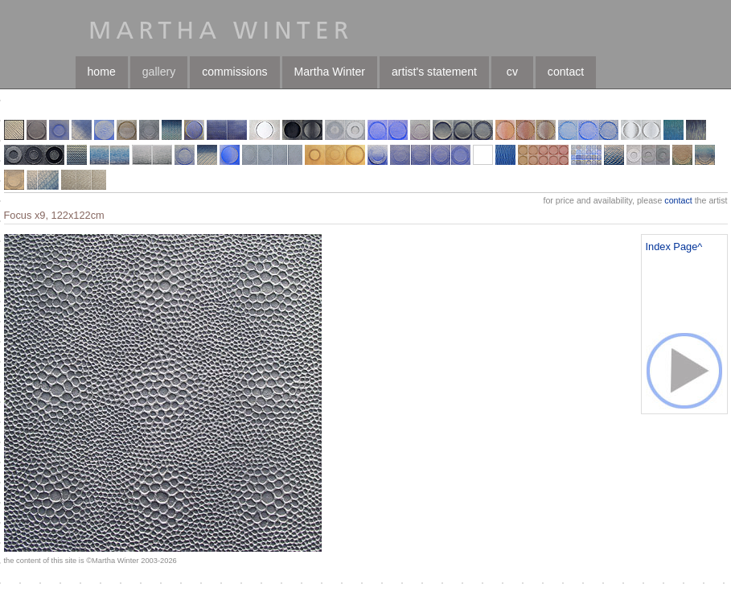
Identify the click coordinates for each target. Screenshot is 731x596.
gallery (158, 71)
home (102, 71)
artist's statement (434, 71)
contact (566, 71)
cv (512, 71)
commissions (234, 71)
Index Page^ (674, 246)
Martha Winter (329, 71)
